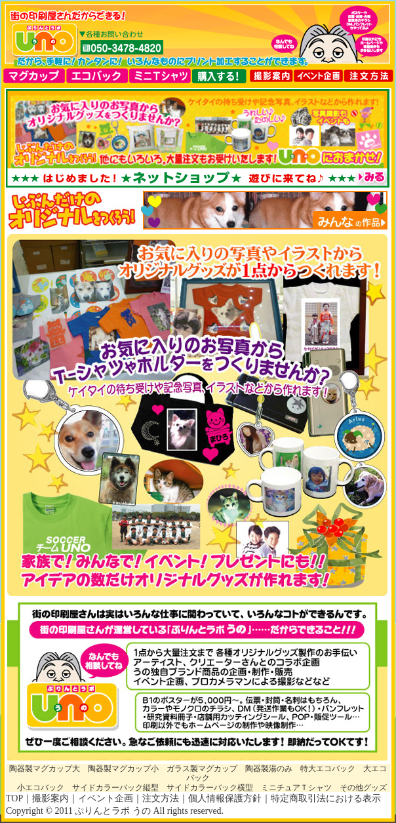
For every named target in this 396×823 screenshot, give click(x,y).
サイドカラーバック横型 (210, 787)
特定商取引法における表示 (326, 798)
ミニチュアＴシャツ (296, 787)
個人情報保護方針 (225, 798)
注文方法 (160, 798)
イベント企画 (105, 798)
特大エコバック (327, 768)
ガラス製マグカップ (202, 768)
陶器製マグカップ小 (123, 768)
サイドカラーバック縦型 (115, 787)
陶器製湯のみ (268, 768)
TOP (14, 798)
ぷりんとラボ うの (113, 811)
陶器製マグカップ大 (44, 768)
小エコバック (40, 787)
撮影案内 (50, 798)
